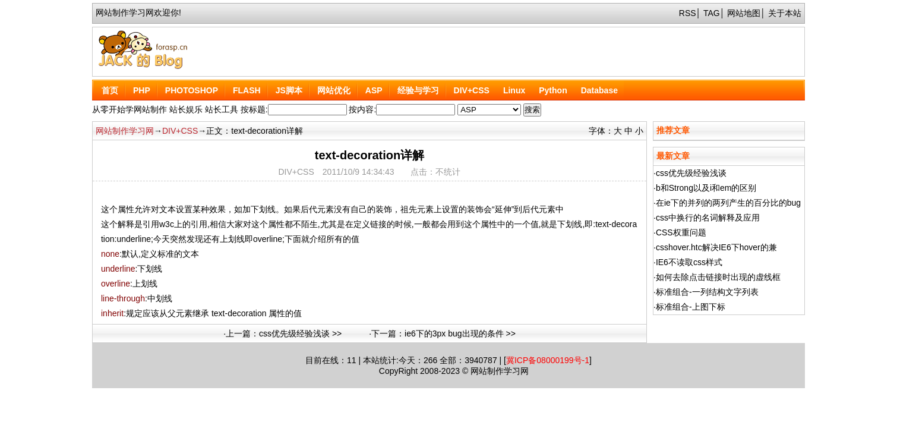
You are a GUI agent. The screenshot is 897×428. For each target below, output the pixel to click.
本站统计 (379, 360)
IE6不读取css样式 (689, 262)
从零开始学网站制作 (129, 109)
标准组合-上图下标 (690, 306)
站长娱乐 (186, 109)
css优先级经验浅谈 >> (300, 333)
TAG (711, 13)
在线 (330, 360)
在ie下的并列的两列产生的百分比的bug (728, 202)
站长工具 (221, 109)
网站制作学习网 (125, 131)
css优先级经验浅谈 (691, 173)
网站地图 (743, 13)
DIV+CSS (180, 131)
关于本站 (784, 13)
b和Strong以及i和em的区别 (706, 188)
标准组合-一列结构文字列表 (707, 292)
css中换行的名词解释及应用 (708, 217)
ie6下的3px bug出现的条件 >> (460, 333)
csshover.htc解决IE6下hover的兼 (716, 247)
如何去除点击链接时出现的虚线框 (718, 277)
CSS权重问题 (681, 232)
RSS (687, 13)
